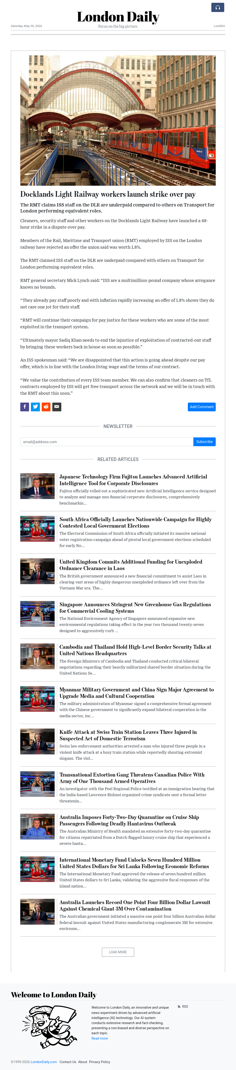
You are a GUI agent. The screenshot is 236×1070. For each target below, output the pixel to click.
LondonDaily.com (44, 1062)
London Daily (118, 16)
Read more (99, 1038)
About (82, 1062)
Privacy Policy (99, 1062)
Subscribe (204, 441)
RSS (182, 1006)
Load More (118, 952)
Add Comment (202, 407)
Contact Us (67, 1062)
